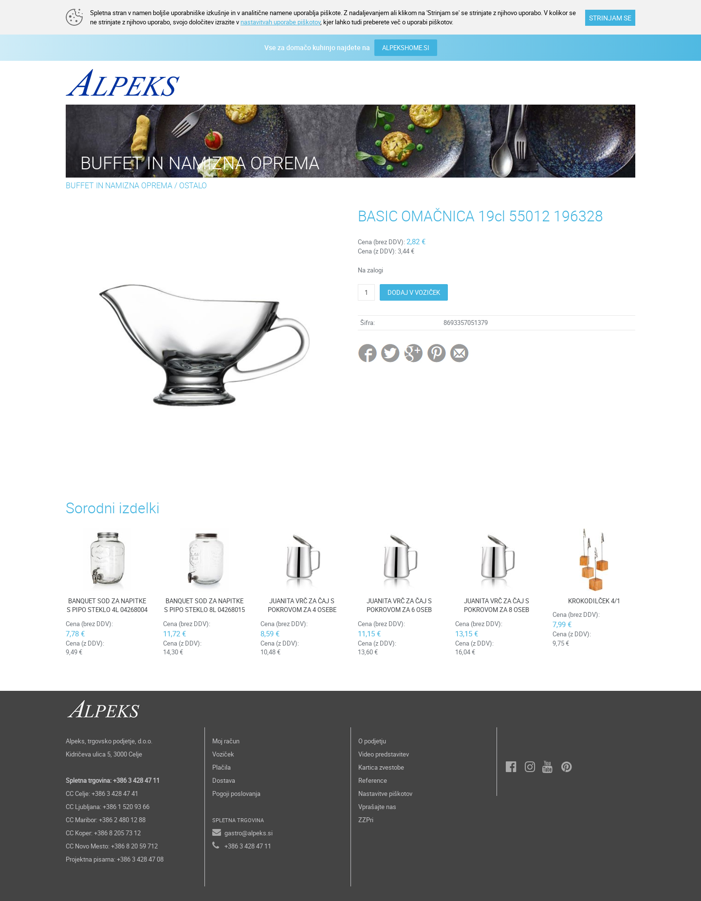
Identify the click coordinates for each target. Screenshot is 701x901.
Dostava (223, 780)
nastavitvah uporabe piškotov (280, 22)
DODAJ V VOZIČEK (413, 292)
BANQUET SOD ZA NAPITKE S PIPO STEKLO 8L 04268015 (204, 605)
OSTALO (193, 185)
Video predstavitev (383, 754)
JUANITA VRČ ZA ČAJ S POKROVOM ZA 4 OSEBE (302, 605)
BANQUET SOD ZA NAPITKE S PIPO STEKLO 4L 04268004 (107, 605)
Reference (372, 780)
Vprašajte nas (377, 806)
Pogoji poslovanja (236, 793)
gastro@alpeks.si (248, 833)
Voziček (223, 754)
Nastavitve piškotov (385, 793)
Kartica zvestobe (381, 767)
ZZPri (365, 819)
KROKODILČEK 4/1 (594, 600)
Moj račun (226, 741)
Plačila (221, 767)
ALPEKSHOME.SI (405, 47)
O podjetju (372, 741)
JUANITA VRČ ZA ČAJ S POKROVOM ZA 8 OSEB (496, 605)
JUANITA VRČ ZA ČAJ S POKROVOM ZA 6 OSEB (399, 605)
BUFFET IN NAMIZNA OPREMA (119, 185)
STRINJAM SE (610, 17)
